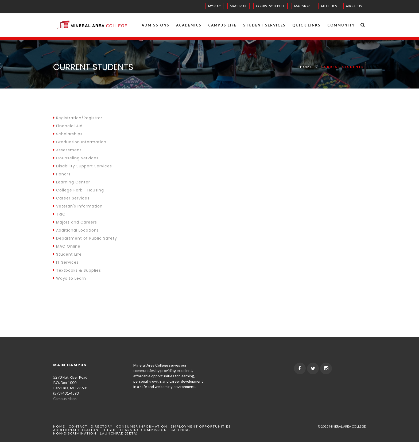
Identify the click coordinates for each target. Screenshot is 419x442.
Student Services (264, 25)
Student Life (67, 254)
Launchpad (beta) (119, 433)
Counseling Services (76, 158)
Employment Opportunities (201, 426)
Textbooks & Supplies (77, 270)
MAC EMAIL (238, 6)
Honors (62, 174)
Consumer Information (141, 426)
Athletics (329, 6)
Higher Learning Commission (135, 430)
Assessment (67, 150)
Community (341, 25)
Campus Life (222, 25)
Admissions (155, 25)
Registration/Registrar (77, 118)
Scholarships (68, 134)
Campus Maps (65, 398)
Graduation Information (79, 142)
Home (306, 67)
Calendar (180, 430)
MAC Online (66, 246)
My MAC (214, 6)
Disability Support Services (82, 166)
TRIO (59, 214)
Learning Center (71, 182)
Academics (188, 25)
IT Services (66, 262)
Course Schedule (270, 6)
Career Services (71, 198)
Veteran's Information (78, 206)
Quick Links (306, 25)
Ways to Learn (69, 278)
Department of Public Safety (85, 238)
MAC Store (303, 6)
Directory (101, 426)
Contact (78, 426)
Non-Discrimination (74, 433)
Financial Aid (68, 126)
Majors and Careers (75, 222)
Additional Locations (76, 230)
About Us (354, 6)
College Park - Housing (78, 190)
